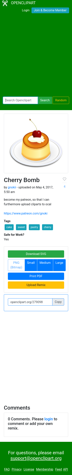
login (48, 419)
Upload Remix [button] (35, 285)
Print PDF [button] (36, 276)
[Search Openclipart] (20, 100)
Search (45, 100)
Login (25, 10)
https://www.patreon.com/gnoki (25, 213)
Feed (58, 469)
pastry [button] (34, 227)
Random (61, 100)
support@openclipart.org (35, 458)
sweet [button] (21, 227)
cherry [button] (47, 227)
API (65, 469)
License (29, 469)
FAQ (7, 469)
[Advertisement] (36, 56)
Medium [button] (45, 263)
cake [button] (9, 227)
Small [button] (31, 263)
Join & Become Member (50, 10)
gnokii (12, 187)
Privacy (17, 469)
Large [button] (59, 263)
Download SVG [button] (36, 254)
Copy (58, 302)
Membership (44, 469)
